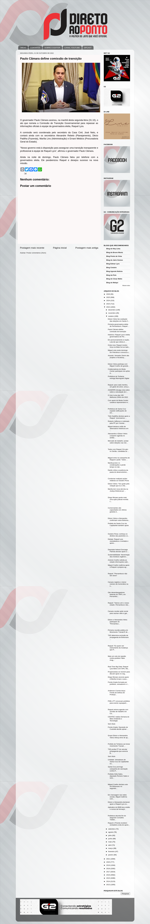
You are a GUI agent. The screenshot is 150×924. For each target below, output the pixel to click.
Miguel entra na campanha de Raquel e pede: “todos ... (119, 459)
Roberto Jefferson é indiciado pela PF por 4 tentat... (118, 422)
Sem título (111, 724)
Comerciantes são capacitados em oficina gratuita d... (117, 510)
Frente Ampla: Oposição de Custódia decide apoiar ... (118, 728)
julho (110, 835)
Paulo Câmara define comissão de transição (117, 330)
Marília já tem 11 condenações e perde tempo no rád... (117, 465)
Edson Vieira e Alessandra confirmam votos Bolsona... (119, 519)
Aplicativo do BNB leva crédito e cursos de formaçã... (119, 808)
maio (110, 842)
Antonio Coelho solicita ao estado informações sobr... (118, 561)
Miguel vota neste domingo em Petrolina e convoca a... (119, 351)
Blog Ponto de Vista (114, 256)
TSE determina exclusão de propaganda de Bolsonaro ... (118, 637)
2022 (108, 307)
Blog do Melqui (112, 283)
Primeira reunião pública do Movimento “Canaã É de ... (118, 631)
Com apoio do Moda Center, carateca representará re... (118, 401)
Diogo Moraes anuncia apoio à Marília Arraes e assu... (118, 678)
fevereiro (111, 851)
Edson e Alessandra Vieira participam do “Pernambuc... (117, 622)
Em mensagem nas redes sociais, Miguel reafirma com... (117, 797)
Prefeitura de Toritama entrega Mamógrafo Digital (118, 377)
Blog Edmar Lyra (113, 264)
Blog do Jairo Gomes (114, 260)
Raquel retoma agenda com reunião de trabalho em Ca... (118, 711)
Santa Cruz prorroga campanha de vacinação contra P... (118, 769)
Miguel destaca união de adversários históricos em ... (118, 428)
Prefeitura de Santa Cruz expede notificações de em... (117, 411)
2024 (108, 300)
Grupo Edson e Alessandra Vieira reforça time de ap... (118, 736)
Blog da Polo (111, 275)
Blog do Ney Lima (113, 249)
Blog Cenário (111, 267)
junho (110, 839)
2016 (108, 875)
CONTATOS (35, 48)
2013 (108, 885)
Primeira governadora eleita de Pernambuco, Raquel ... (118, 325)
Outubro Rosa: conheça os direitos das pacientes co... (118, 535)
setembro (112, 829)
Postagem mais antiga (86, 248)
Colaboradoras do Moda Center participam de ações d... (119, 371)
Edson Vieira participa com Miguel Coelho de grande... (118, 365)
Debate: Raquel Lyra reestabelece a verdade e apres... (118, 541)
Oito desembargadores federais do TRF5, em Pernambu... (117, 594)
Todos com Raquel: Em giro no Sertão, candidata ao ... (118, 450)
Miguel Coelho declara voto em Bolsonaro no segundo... (118, 786)
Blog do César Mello (114, 279)
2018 (108, 868)
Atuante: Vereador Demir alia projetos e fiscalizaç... (118, 356)
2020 (108, 862)
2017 (108, 872)
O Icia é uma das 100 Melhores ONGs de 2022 (118, 396)
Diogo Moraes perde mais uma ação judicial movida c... (118, 499)
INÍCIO (23, 48)
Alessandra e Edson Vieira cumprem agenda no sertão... (117, 435)
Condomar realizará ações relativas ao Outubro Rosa (118, 479)
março (110, 848)
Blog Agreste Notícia (114, 271)
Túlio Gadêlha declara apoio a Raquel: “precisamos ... (119, 417)
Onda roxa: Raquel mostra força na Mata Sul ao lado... (119, 346)
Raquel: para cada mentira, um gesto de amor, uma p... (119, 386)
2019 (108, 865)
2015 (108, 878)
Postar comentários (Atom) (36, 253)
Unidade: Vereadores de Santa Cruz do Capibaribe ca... (118, 762)
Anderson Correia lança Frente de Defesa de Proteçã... (116, 693)
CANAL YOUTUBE (72, 48)
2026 (108, 294)
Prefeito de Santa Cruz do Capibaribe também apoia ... (118, 525)
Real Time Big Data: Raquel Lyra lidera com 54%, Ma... (118, 668)
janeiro (111, 855)
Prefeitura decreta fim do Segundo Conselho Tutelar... (117, 818)
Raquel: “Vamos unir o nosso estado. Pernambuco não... (118, 604)
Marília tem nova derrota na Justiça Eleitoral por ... (118, 490)
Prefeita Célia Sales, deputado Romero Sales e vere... (118, 776)
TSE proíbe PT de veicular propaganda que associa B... (118, 751)
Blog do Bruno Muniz (114, 252)
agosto (111, 832)
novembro (112, 313)
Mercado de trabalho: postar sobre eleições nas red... (118, 442)
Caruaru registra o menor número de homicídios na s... (118, 584)
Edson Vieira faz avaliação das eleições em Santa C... (118, 320)
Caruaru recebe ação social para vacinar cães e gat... (118, 612)
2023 (108, 304)
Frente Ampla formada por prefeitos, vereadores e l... (118, 683)
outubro (111, 316)
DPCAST (88, 48)
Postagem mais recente (32, 248)
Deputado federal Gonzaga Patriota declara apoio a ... (118, 550)
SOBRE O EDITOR (52, 48)
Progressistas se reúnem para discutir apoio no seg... (119, 673)
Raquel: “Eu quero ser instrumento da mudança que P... (118, 648)
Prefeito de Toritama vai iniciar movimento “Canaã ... (119, 745)
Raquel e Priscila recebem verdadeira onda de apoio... (119, 824)
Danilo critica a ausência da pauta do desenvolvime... (118, 471)
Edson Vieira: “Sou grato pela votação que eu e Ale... (118, 485)
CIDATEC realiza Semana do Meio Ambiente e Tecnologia (118, 719)
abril (110, 845)
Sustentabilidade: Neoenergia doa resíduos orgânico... (118, 556)
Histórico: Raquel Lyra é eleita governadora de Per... (119, 336)
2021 (108, 859)
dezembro (112, 310)
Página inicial (60, 248)
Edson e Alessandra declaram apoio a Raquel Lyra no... (119, 803)
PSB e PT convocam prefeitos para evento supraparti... (119, 702)
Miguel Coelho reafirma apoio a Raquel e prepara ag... (118, 566)
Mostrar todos (126, 285)
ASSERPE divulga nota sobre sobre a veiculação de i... (119, 391)
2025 (108, 297)
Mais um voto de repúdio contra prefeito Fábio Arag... (117, 658)
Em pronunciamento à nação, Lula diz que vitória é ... (118, 341)
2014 (108, 881)
